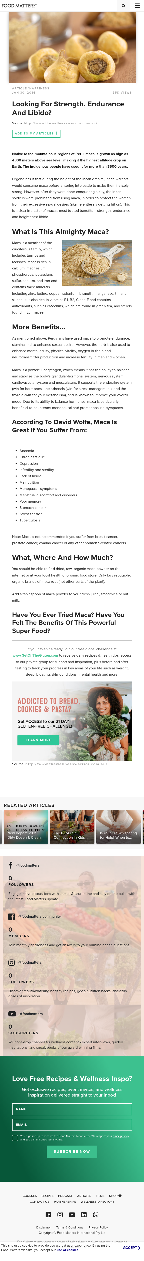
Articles (84, 1196)
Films (100, 1196)
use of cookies (67, 1250)
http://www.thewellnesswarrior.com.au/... (62, 123)
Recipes (47, 1196)
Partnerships (65, 1202)
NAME (21, 1109)
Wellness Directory (97, 1202)
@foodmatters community (39, 916)
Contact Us (39, 1202)
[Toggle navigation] (137, 5)
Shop (115, 1196)
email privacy (121, 1136)
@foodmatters (28, 865)
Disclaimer (43, 1227)
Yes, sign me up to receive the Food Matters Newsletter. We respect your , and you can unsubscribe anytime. (75, 1137)
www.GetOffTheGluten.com (36, 655)
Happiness (39, 88)
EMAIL (21, 1125)
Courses (30, 1196)
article (19, 88)
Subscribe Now (72, 1151)
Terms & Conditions (69, 1227)
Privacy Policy (98, 1227)
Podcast (65, 1196)
